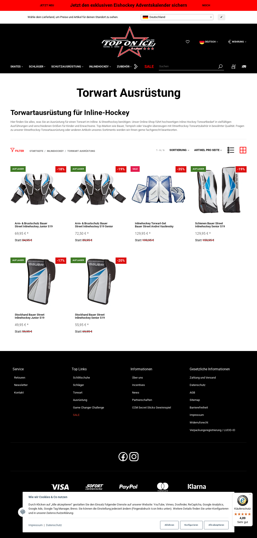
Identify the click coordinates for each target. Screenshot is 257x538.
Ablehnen (169, 525)
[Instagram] (134, 458)
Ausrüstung (80, 400)
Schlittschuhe (81, 377)
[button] (231, 150)
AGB (192, 392)
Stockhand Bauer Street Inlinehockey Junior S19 (29, 316)
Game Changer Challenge (88, 407)
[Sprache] (209, 42)
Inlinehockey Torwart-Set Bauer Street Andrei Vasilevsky (154, 225)
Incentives (138, 385)
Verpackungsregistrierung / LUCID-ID (212, 430)
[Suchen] (188, 66)
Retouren (19, 377)
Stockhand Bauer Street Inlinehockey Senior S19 (90, 316)
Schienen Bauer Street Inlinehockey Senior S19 (210, 225)
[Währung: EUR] (236, 41)
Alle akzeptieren (216, 525)
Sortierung (179, 150)
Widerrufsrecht (199, 422)
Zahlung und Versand (203, 377)
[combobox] (177, 17)
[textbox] (177, 17)
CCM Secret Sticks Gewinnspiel (151, 407)
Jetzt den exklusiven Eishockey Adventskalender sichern (128, 5)
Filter (17, 150)
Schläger (78, 385)
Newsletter (21, 385)
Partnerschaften (142, 400)
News (135, 392)
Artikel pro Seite (208, 150)
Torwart (77, 392)
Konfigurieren (191, 525)
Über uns (137, 377)
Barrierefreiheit (199, 407)
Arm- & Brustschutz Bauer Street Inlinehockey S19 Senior (94, 225)
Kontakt (19, 392)
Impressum (35, 525)
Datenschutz (54, 525)
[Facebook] (123, 458)
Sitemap (195, 400)
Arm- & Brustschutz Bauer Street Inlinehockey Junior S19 (34, 225)
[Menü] (250, 495)
